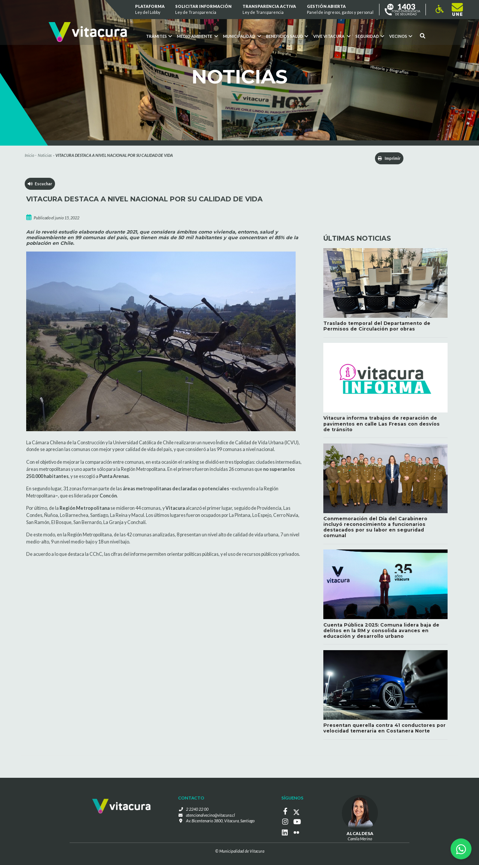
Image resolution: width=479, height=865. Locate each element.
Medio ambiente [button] (197, 36)
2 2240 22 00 (197, 809)
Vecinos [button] (400, 36)
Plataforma (150, 9)
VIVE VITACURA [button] (331, 36)
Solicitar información (204, 9)
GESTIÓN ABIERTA (340, 9)
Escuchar (40, 183)
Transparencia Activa (269, 9)
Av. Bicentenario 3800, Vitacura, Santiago (220, 821)
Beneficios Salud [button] (287, 36)
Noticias (45, 155)
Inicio (29, 155)
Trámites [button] (159, 36)
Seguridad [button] (370, 36)
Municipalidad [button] (242, 36)
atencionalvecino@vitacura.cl (210, 815)
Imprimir (389, 158)
